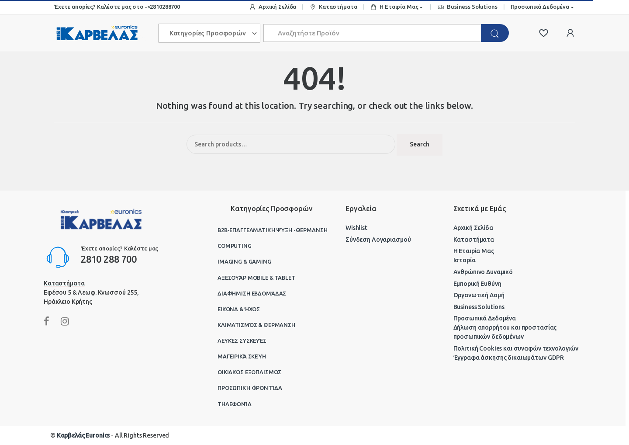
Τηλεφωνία (235, 404)
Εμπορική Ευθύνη (477, 283)
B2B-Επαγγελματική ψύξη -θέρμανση (273, 230)
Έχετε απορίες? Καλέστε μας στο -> (102, 6)
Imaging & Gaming (244, 261)
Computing (235, 246)
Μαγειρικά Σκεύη (242, 356)
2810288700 (165, 6)
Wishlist (356, 227)
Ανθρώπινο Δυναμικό (483, 271)
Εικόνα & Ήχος (239, 309)
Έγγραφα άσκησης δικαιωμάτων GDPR (508, 357)
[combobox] (372, 33)
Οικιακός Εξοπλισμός (249, 372)
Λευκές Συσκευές (242, 340)
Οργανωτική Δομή (479, 295)
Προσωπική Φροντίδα (250, 388)
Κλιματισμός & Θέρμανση (256, 325)
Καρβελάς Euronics (83, 435)
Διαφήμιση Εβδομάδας (252, 293)
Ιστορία (464, 260)
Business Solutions (467, 7)
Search (419, 144)
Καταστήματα (333, 7)
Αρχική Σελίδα (272, 7)
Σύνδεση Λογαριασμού (378, 239)
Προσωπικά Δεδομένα (540, 6)
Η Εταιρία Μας (394, 7)
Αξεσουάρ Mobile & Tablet (256, 278)
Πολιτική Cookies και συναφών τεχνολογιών (515, 348)
